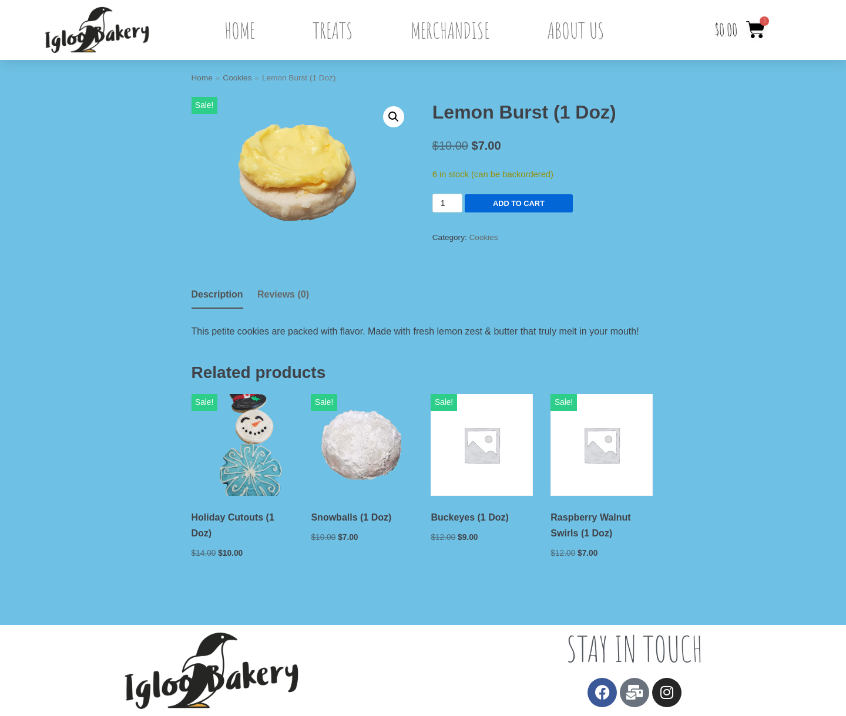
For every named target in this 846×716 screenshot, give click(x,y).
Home (239, 30)
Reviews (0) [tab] (283, 294)
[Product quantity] (447, 203)
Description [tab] (217, 294)
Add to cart (497, 203)
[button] (393, 116)
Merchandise (450, 30)
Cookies (237, 77)
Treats (333, 30)
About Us (576, 30)
